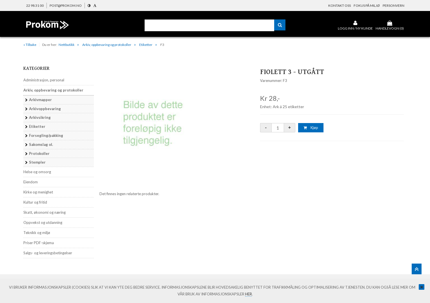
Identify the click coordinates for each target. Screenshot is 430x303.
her (248, 294)
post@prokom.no (66, 5)
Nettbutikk (66, 45)
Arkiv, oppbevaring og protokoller (106, 45)
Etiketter (145, 45)
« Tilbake (29, 45)
